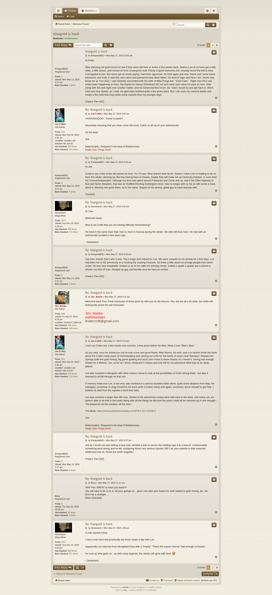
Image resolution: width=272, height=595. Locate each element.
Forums (72, 10)
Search (60, 16)
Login (72, 16)
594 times (72, 325)
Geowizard (60, 213)
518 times (73, 328)
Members (90, 10)
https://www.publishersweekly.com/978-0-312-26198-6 (126, 411)
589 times (72, 229)
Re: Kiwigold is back (98, 109)
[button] (217, 45)
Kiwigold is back (66, 33)
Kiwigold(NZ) (61, 69)
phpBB (125, 587)
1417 (63, 220)
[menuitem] (207, 11)
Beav (57, 496)
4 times (72, 85)
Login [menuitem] (215, 11)
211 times (73, 149)
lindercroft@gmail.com (102, 321)
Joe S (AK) (60, 124)
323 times (72, 146)
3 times (72, 515)
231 (63, 132)
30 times (72, 512)
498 (63, 314)
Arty (125, 590)
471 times (73, 232)
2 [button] (212, 45)
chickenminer (71, 38)
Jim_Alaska (60, 306)
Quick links (59, 11)
